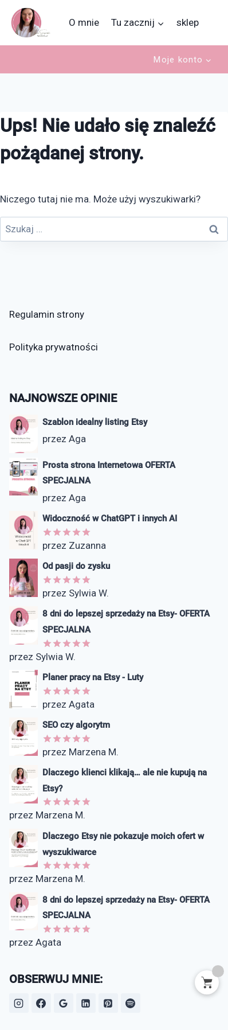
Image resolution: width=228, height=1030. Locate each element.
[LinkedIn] (86, 1003)
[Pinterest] (108, 1003)
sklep (187, 22)
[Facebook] (41, 1003)
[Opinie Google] (63, 1003)
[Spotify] (130, 1003)
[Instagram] (19, 1003)
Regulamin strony (46, 314)
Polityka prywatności (53, 347)
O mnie (84, 22)
